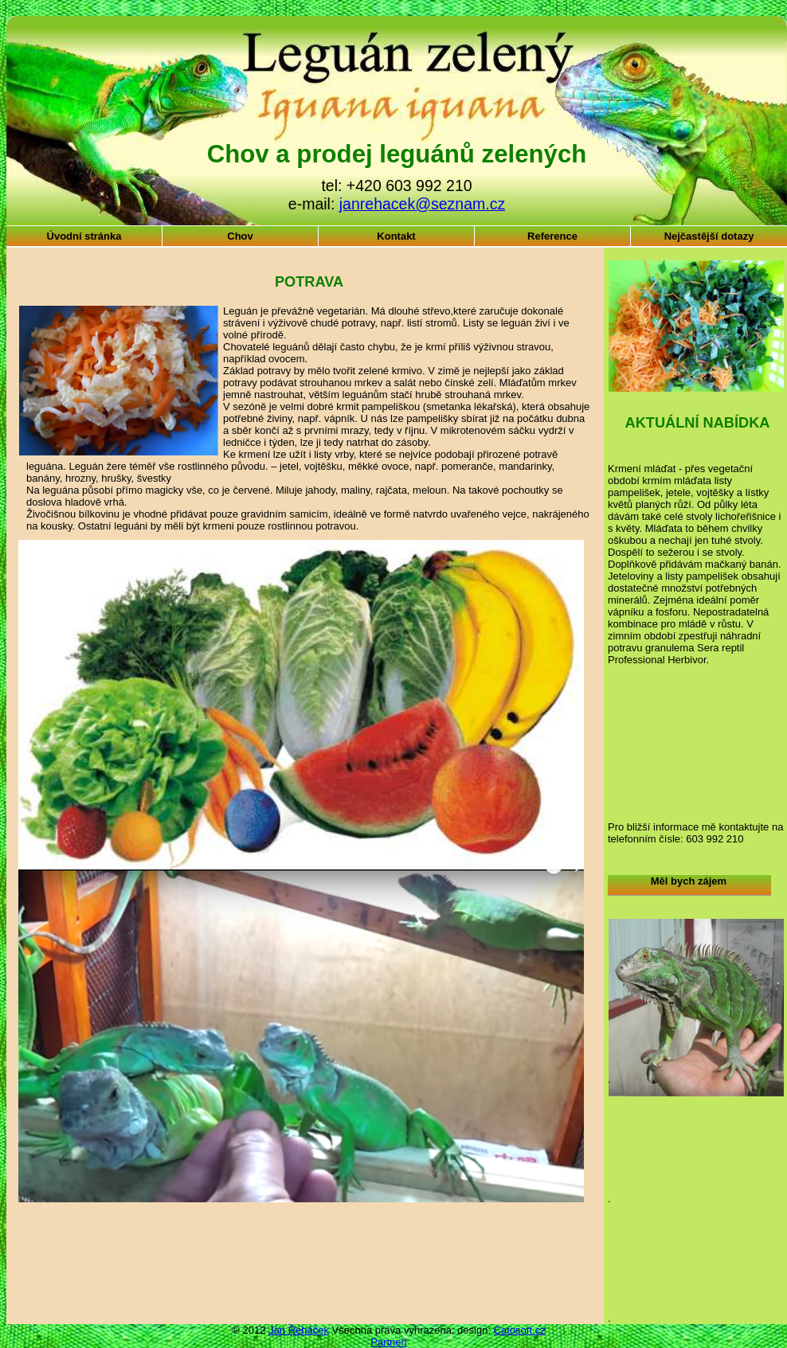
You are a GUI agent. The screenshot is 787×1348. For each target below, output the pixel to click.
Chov (240, 236)
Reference (552, 236)
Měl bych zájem (688, 881)
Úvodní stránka (84, 236)
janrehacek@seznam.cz (422, 204)
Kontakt (396, 236)
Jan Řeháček (298, 1330)
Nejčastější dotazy (709, 236)
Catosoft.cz (520, 1330)
